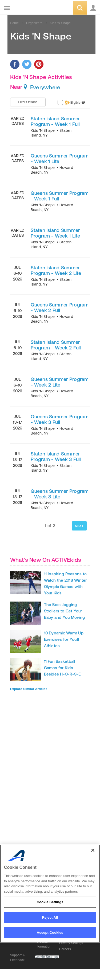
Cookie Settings (46, 956)
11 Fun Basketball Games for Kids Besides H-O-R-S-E (62, 667)
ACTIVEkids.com (31, 8)
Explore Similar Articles (28, 689)
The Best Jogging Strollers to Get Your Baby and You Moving (64, 611)
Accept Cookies (50, 933)
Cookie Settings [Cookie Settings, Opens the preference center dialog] (50, 902)
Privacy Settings (71, 943)
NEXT (79, 526)
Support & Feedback (17, 957)
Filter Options (27, 102)
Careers (65, 949)
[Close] (93, 850)
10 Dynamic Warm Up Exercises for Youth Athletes (63, 639)
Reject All (50, 917)
